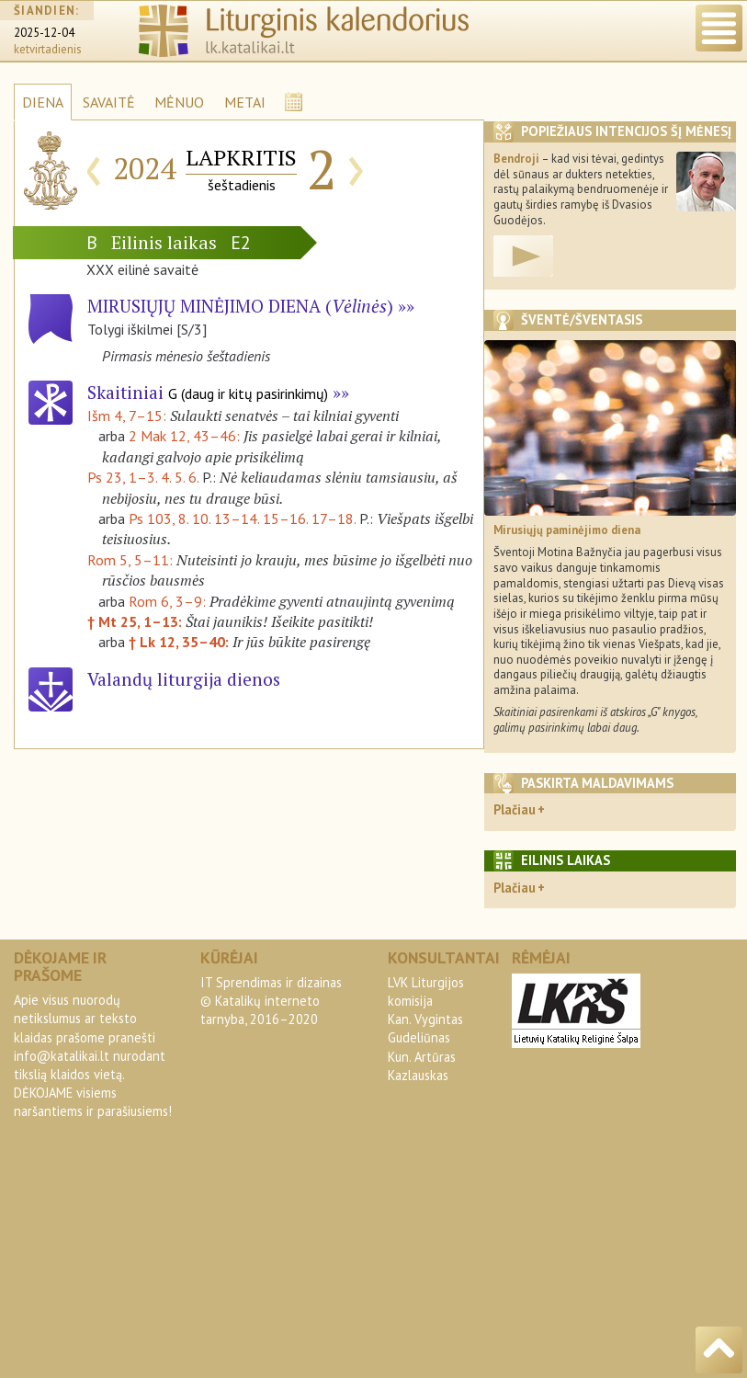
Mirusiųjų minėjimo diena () (240, 305)
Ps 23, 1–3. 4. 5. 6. (142, 477)
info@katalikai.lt (61, 1056)
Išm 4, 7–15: (128, 415)
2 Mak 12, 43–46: (186, 436)
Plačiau (514, 809)
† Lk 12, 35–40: (180, 641)
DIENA (42, 102)
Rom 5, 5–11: (131, 560)
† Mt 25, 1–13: (136, 621)
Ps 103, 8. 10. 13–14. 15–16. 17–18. (242, 518)
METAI (245, 102)
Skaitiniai (207, 392)
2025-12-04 (44, 32)
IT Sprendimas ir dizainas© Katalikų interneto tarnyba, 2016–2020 (271, 1001)
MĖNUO (179, 102)
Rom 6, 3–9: (169, 601)
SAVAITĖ (109, 102)
